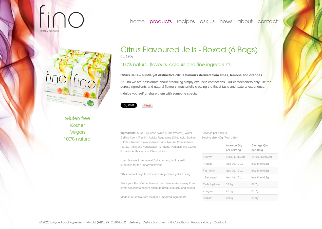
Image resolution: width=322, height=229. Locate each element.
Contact (268, 21)
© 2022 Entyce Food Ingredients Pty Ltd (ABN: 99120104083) (83, 222)
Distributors (151, 222)
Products (161, 21)
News (226, 21)
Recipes (186, 21)
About (245, 21)
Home (137, 21)
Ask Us (207, 21)
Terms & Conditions (175, 222)
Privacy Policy (201, 222)
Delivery (134, 222)
